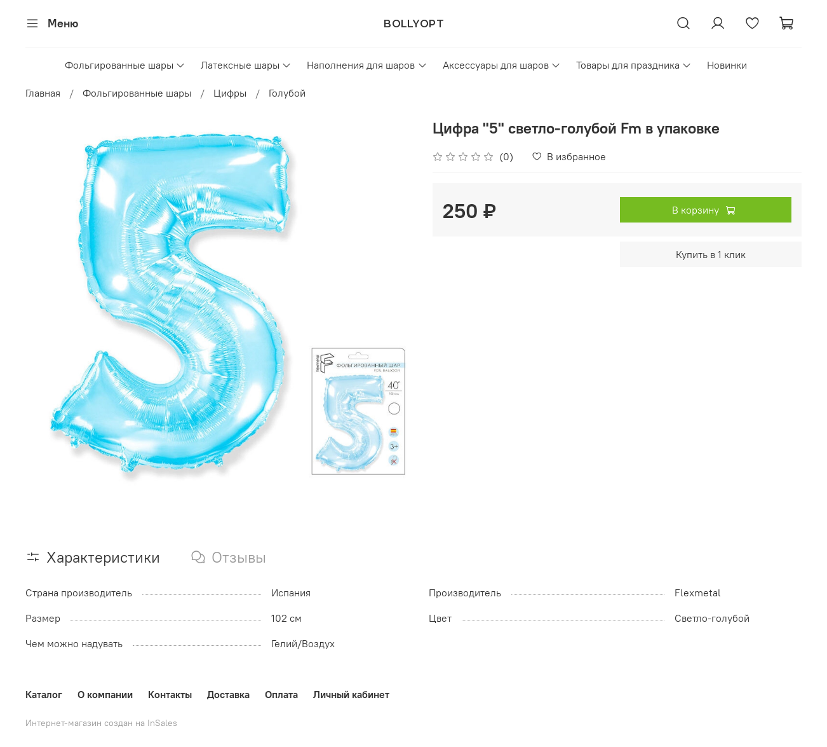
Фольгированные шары (125, 64)
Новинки (727, 64)
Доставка (228, 694)
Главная (42, 92)
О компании (105, 694)
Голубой (287, 92)
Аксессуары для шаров (502, 64)
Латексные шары (246, 64)
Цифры (229, 92)
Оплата (281, 694)
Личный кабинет (351, 694)
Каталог (43, 694)
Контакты (170, 694)
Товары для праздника (634, 64)
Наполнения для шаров (367, 64)
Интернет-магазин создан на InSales (101, 723)
